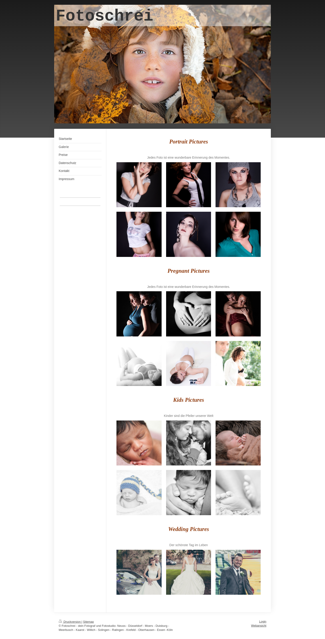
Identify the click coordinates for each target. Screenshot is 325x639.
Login (262, 621)
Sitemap (88, 621)
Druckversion (70, 621)
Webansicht (258, 625)
